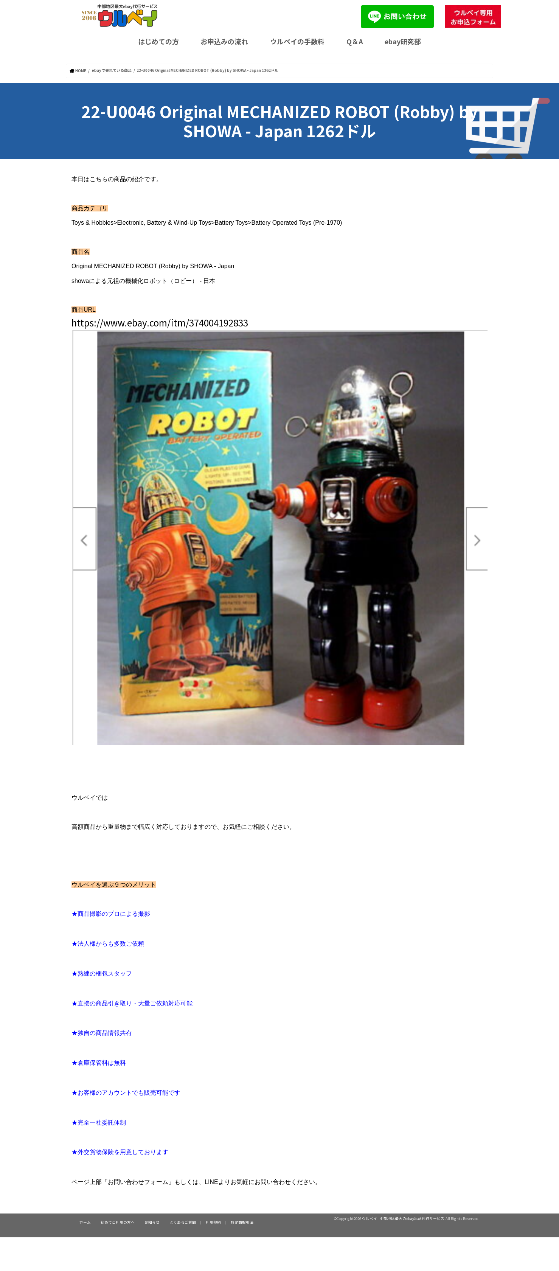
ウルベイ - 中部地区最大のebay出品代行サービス (403, 1218)
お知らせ (152, 1221)
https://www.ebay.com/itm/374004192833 (159, 322)
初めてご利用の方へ (118, 1221)
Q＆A (354, 41)
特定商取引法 (242, 1221)
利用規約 (213, 1221)
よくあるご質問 (182, 1221)
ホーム (85, 1221)
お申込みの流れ (224, 41)
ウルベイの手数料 (297, 41)
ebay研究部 (403, 41)
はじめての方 (158, 41)
